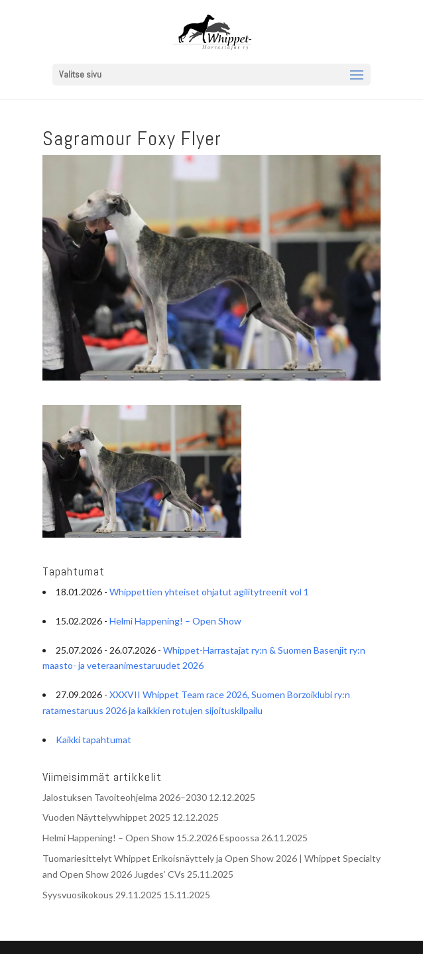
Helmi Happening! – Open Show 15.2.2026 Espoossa (150, 837)
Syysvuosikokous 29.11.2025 (102, 894)
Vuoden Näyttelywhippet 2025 (106, 817)
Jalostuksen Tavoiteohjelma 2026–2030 (124, 797)
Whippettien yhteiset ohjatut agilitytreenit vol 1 (209, 591)
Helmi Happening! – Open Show (175, 620)
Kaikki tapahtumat (93, 739)
